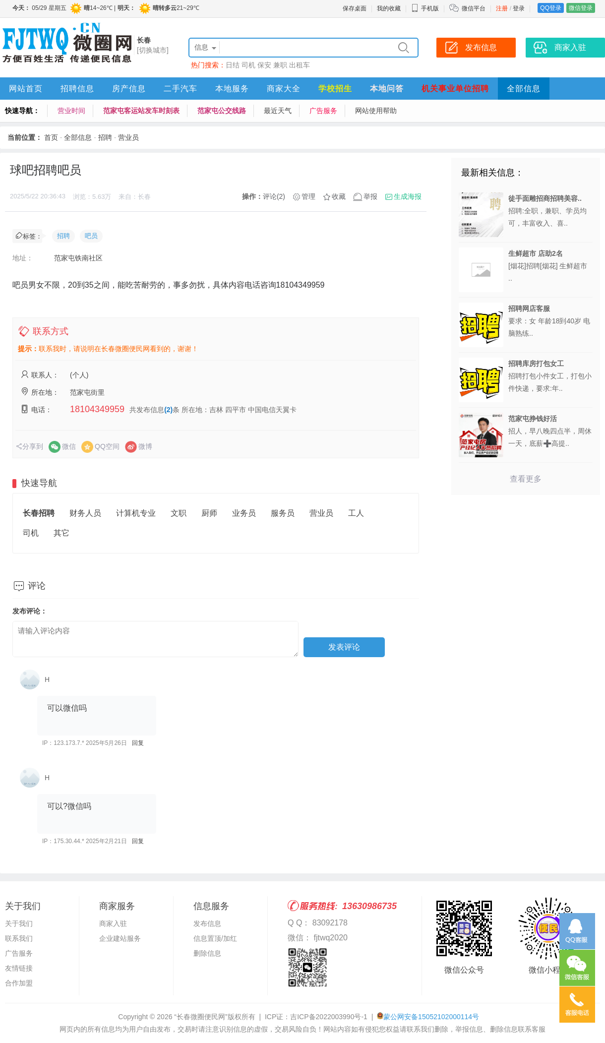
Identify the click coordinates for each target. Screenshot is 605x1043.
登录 (519, 8)
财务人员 (85, 513)
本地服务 (232, 88)
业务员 (244, 513)
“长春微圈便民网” (200, 1017)
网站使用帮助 (376, 111)
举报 (370, 196)
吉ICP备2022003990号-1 (328, 1017)
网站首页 (26, 88)
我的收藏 (389, 8)
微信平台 (473, 8)
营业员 (128, 137)
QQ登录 (550, 7)
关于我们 (19, 923)
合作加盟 (19, 983)
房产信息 (129, 88)
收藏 (339, 196)
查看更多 (526, 479)
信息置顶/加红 (215, 938)
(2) (168, 410)
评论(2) (274, 196)
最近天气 (278, 111)
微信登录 (581, 7)
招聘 (105, 137)
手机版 (425, 8)
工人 (356, 513)
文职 (178, 513)
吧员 (91, 236)
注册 (502, 8)
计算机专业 (136, 513)
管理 (308, 196)
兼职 (280, 65)
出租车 (299, 65)
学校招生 (335, 88)
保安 (264, 65)
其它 (61, 533)
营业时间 (71, 111)
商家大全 (284, 88)
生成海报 (408, 196)
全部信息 (524, 88)
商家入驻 (113, 923)
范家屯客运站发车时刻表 (141, 111)
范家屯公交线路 (221, 111)
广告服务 (323, 111)
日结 (233, 65)
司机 (248, 65)
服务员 (283, 513)
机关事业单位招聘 (455, 88)
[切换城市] (153, 50)
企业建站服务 (120, 938)
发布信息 (207, 923)
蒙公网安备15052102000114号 (431, 1017)
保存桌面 (354, 8)
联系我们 (19, 938)
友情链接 (19, 968)
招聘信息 (77, 88)
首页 (51, 137)
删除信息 (207, 953)
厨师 (209, 513)
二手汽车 (180, 88)
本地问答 (387, 88)
